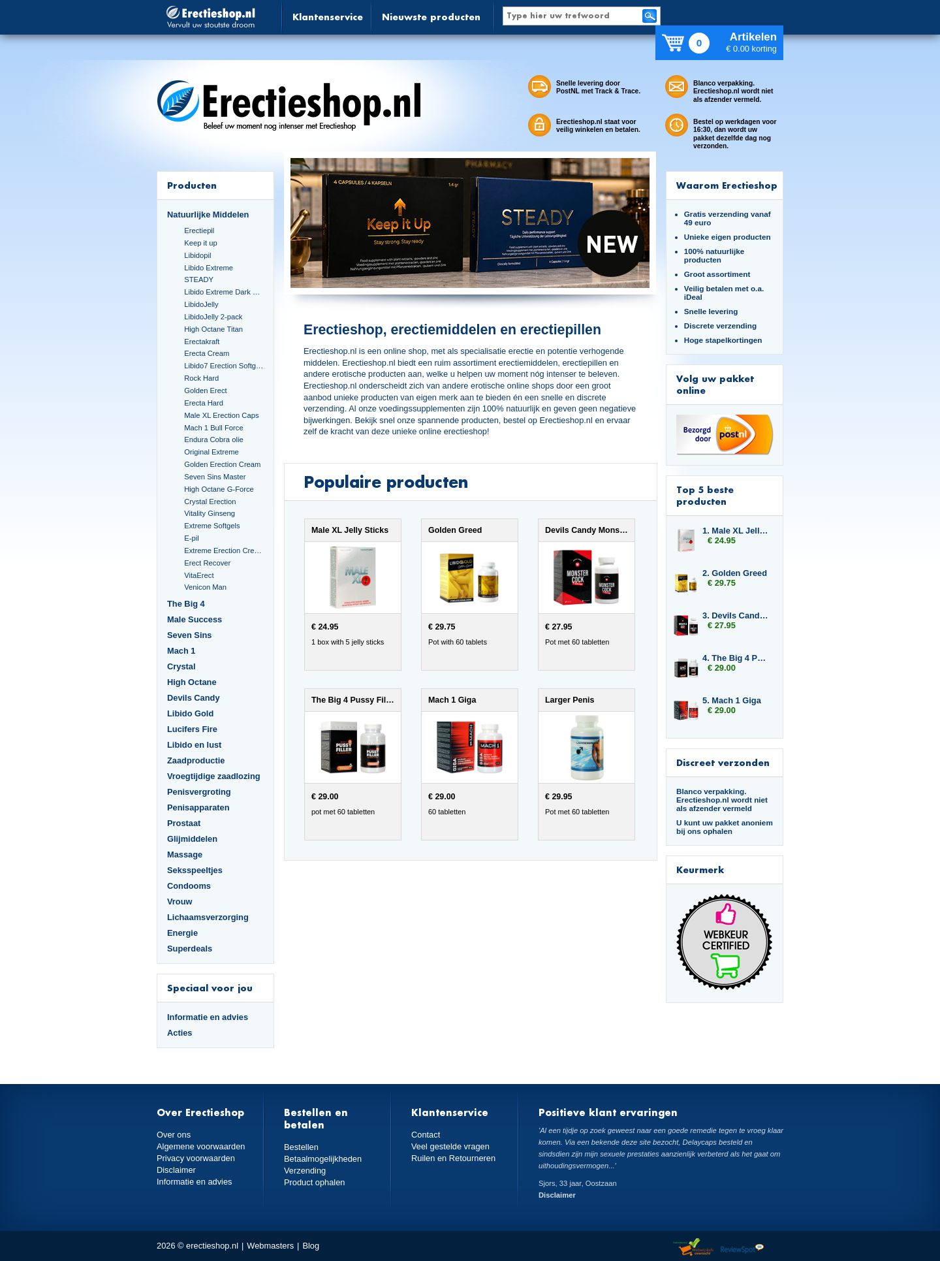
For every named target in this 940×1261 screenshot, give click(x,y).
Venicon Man (205, 587)
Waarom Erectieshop (726, 185)
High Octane (192, 682)
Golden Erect (205, 390)
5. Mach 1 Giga (731, 700)
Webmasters (270, 1246)
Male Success (194, 619)
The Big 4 (186, 604)
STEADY (198, 279)
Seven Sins (189, 635)
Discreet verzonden (723, 762)
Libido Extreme (208, 268)
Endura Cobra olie (213, 439)
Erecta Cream (206, 353)
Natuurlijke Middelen (208, 214)
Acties (180, 1033)
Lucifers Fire (192, 729)
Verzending (305, 1170)
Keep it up (200, 243)
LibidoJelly (201, 304)
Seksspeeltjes (195, 870)
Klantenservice (327, 16)
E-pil (191, 538)
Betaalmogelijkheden (323, 1159)
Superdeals (189, 948)
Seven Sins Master (214, 477)
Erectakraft (201, 341)
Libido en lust (194, 745)
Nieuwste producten (431, 16)
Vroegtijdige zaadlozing (213, 776)
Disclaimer (176, 1170)
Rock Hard (201, 378)
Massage (184, 854)
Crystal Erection (210, 501)
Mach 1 (181, 651)
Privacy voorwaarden (196, 1158)
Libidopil (197, 255)
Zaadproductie (196, 760)
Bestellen (301, 1147)
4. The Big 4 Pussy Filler (736, 658)
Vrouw (180, 901)
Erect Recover (207, 563)
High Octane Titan (213, 329)
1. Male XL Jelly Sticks (736, 530)
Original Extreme (211, 452)
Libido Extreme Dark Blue (224, 292)
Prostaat (183, 823)
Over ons (174, 1135)
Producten (192, 185)
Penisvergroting (199, 792)
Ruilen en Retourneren (453, 1158)
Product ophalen (314, 1182)
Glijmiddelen (192, 839)
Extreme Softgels (212, 526)
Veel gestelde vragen (450, 1146)
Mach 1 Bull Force (213, 428)
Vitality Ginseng (209, 513)
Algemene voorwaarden (201, 1146)
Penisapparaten (198, 807)
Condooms (189, 886)
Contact (425, 1135)
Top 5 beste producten (705, 495)
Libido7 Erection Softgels (224, 366)
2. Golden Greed (734, 573)
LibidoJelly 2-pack (213, 317)
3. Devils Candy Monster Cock (736, 615)
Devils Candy (193, 698)
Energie (182, 933)
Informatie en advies (207, 1017)
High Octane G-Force (219, 489)
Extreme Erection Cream (224, 550)
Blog (310, 1246)
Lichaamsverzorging (208, 917)
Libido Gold (190, 713)
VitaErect (198, 575)
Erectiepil (199, 230)
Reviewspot (742, 1247)
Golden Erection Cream (222, 464)
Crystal (181, 666)
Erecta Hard (203, 403)
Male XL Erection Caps (221, 415)
